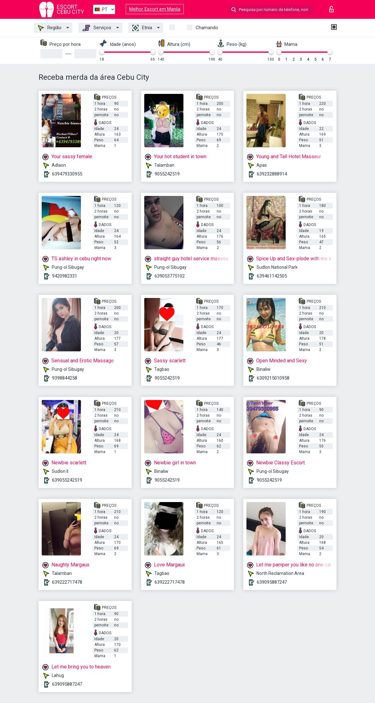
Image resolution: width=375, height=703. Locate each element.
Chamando (207, 27)
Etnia (142, 28)
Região (49, 28)
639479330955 (67, 174)
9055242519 (167, 174)
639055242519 (67, 480)
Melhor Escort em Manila (154, 9)
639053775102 (170, 276)
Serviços (96, 28)
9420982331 (64, 276)
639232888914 (272, 174)
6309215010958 (273, 378)
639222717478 (67, 582)
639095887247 (272, 582)
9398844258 (64, 378)
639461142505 (272, 276)
